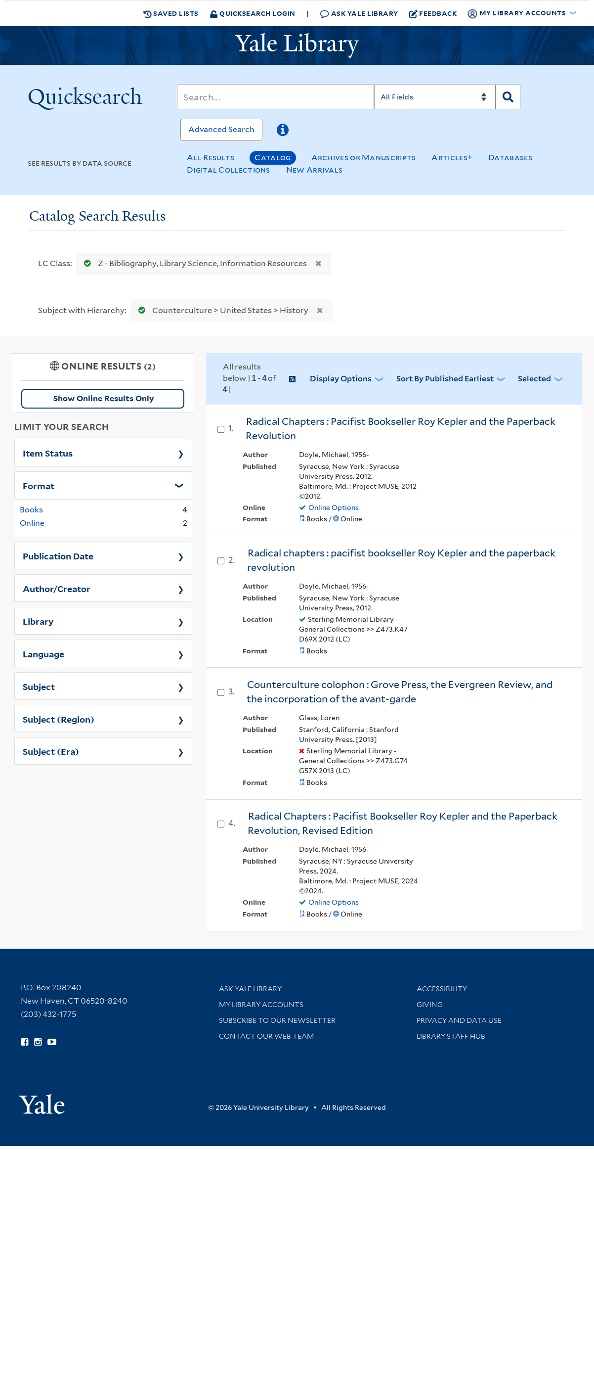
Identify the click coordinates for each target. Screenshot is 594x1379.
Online (32, 523)
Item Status (48, 453)
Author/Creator (56, 588)
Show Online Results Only (103, 398)
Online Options (333, 507)
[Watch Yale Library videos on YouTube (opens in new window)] (51, 1042)
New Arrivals (314, 170)
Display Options (341, 378)
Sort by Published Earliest (445, 378)
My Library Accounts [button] (517, 13)
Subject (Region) (58, 719)
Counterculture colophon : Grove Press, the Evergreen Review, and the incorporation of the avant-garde (399, 692)
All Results (210, 157)
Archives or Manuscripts (363, 157)
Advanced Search (221, 129)
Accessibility (442, 989)
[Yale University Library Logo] (297, 45)
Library (38, 621)
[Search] (275, 97)
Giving (430, 1005)
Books (31, 509)
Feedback (433, 13)
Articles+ (451, 157)
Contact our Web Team (266, 1036)
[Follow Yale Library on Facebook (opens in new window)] (24, 1042)
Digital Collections (228, 170)
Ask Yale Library (359, 13)
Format (38, 485)
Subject (39, 686)
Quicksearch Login (253, 13)
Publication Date (58, 555)
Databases (510, 157)
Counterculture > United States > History (221, 310)
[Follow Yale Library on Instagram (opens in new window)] (38, 1042)
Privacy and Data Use (459, 1020)
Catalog (273, 157)
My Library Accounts (261, 1005)
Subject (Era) (51, 751)
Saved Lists (171, 13)
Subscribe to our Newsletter (277, 1020)
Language (43, 653)
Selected (534, 378)
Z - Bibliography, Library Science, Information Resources (193, 263)
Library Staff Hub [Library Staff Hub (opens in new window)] (451, 1036)
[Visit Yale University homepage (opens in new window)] (42, 1100)
